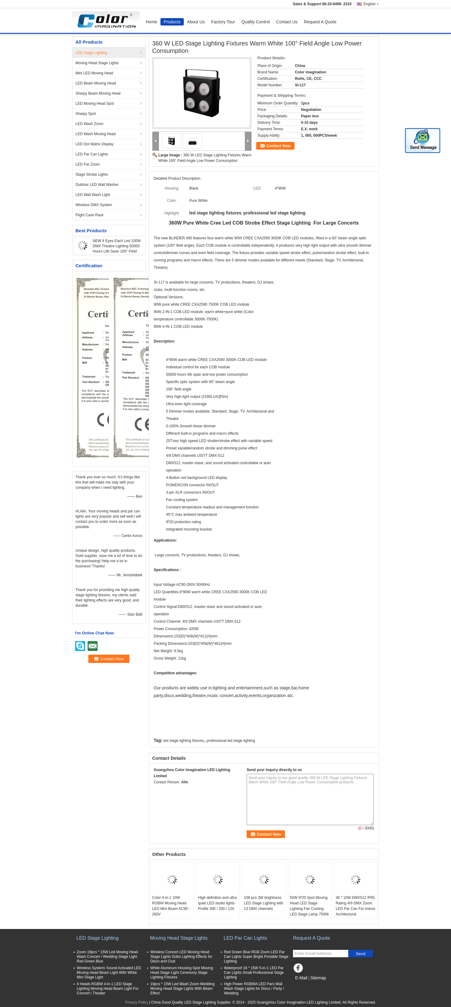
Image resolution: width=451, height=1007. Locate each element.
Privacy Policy (136, 1002)
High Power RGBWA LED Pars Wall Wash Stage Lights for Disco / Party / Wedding (254, 988)
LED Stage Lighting (91, 53)
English (371, 4)
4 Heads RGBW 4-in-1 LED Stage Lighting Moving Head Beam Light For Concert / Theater (107, 988)
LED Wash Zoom (89, 124)
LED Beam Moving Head (95, 83)
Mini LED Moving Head (94, 73)
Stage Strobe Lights (91, 174)
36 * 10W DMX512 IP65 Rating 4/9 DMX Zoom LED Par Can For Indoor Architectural (355, 905)
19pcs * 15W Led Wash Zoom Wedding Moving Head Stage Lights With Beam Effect (182, 988)
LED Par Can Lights (91, 154)
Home (151, 21)
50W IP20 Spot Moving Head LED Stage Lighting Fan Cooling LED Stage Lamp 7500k (309, 905)
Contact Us (286, 21)
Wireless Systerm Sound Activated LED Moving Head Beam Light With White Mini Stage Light (109, 972)
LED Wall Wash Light (92, 195)
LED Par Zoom (87, 164)
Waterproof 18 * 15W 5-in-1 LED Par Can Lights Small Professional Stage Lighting (254, 972)
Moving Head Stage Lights (97, 63)
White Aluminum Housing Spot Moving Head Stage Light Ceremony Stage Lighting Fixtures (181, 972)
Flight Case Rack (89, 215)
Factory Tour (223, 21)
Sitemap (318, 977)
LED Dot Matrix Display (94, 144)
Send (360, 953)
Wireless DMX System (93, 205)
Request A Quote (320, 21)
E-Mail (301, 977)
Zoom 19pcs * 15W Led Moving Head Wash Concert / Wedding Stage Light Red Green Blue (107, 956)
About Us (196, 21)
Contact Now (278, 145)
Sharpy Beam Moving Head (98, 93)
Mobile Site (304, 985)
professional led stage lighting (230, 741)
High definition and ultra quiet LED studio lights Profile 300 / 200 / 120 (217, 903)
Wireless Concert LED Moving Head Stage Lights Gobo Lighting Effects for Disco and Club (181, 956)
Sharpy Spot (85, 114)
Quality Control (255, 21)
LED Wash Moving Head (95, 134)
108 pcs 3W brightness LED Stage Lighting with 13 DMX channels (263, 903)
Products (172, 21)
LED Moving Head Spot (94, 103)
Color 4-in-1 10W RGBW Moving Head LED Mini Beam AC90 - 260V (171, 905)
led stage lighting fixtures (184, 741)
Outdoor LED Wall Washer (97, 184)
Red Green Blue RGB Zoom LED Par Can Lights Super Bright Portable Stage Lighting (256, 956)
